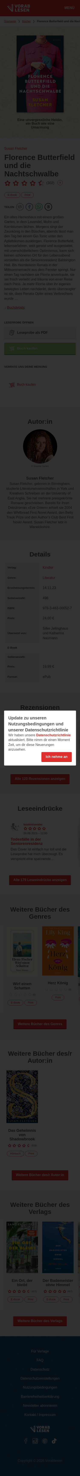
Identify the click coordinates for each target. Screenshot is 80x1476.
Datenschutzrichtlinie (53, 735)
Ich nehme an (56, 756)
